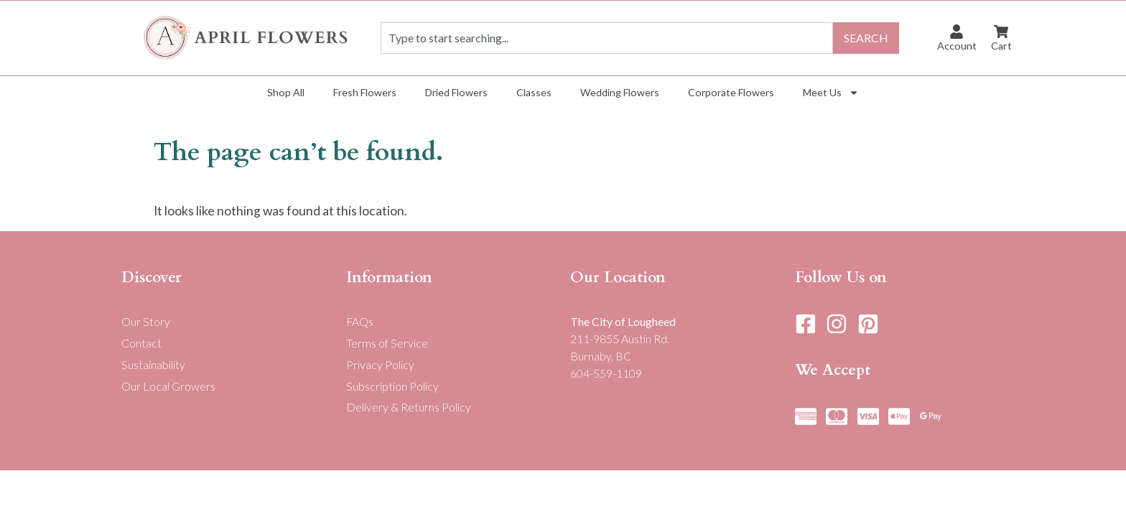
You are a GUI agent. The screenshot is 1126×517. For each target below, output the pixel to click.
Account (957, 45)
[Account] (956, 31)
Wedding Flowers (619, 92)
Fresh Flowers (364, 92)
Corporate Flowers (731, 92)
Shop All (285, 92)
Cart (1001, 45)
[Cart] (1001, 31)
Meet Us (831, 92)
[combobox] (607, 38)
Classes (534, 92)
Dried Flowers (456, 92)
